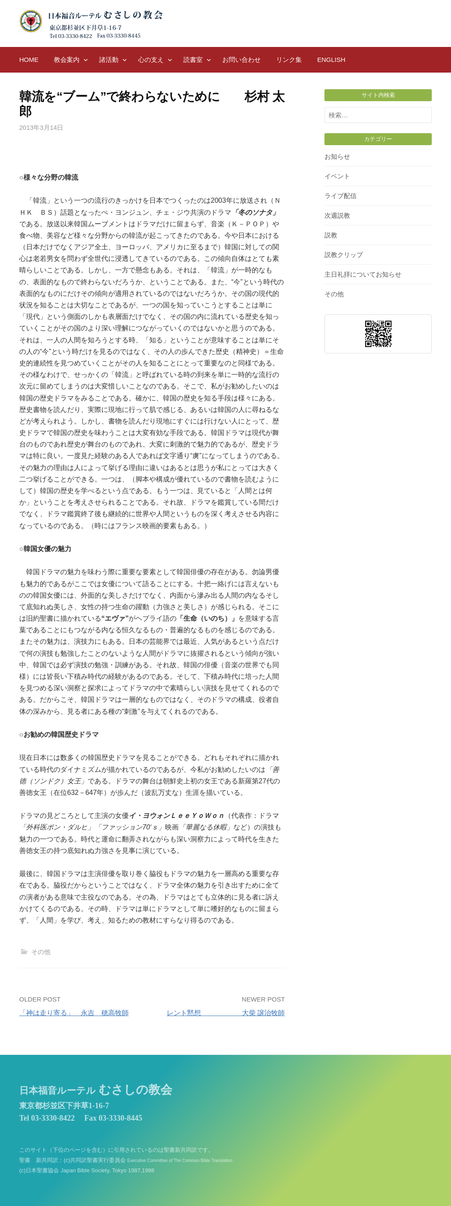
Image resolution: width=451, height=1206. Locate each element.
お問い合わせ (241, 59)
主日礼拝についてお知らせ (362, 274)
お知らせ (337, 156)
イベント (337, 176)
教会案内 (67, 59)
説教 (330, 235)
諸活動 (108, 59)
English (331, 59)
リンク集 (289, 59)
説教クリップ (343, 254)
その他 (40, 951)
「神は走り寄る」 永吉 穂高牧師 (74, 1012)
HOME (28, 59)
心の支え (151, 59)
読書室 (193, 59)
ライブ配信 (340, 195)
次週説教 (337, 215)
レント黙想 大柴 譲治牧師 (226, 1012)
